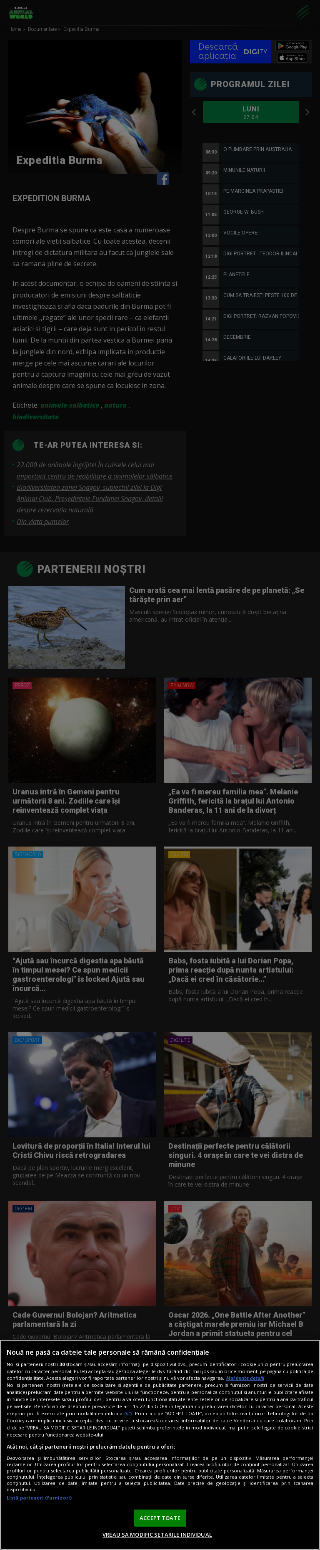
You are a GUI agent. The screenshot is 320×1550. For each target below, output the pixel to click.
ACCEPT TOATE (160, 1518)
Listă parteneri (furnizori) (39, 1498)
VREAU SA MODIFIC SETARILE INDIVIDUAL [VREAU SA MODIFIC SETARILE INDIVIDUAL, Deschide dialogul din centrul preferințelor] (157, 1534)
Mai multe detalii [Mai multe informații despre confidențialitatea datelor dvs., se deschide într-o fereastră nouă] (245, 1378)
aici (128, 1413)
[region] (160, 1445)
